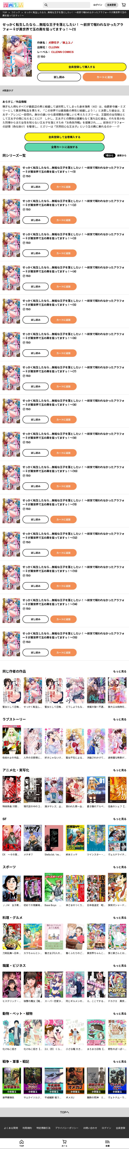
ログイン (98, 4)
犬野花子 (53, 42)
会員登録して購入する (81, 67)
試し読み (59, 77)
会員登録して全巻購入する (64, 137)
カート (65, 1146)
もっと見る (119, 671)
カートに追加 (105, 77)
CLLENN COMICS (62, 52)
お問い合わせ (90, 1128)
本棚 (108, 1146)
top (4, 12)
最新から (121, 155)
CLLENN (53, 47)
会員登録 (111, 4)
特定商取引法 (43, 1128)
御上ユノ (67, 42)
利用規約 (27, 1128)
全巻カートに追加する (64, 147)
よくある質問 (11, 1128)
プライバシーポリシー (66, 1128)
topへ (64, 1112)
